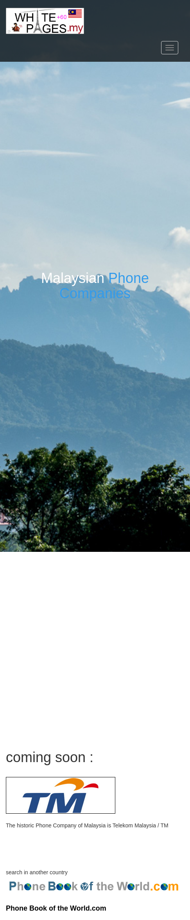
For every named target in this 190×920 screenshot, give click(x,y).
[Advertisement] (95, 647)
